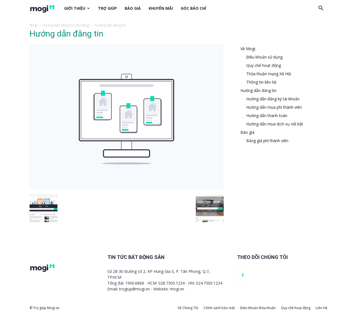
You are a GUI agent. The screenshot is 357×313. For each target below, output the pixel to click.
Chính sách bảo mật (219, 307)
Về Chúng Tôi (188, 307)
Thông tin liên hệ (261, 82)
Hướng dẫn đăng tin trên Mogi (66, 25)
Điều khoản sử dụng (264, 57)
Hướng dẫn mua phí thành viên (274, 107)
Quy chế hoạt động (263, 65)
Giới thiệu (77, 8)
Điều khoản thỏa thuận (258, 307)
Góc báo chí (193, 8)
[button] (320, 8)
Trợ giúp (107, 8)
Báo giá (133, 8)
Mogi (33, 25)
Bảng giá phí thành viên (267, 140)
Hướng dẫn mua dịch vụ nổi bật (274, 124)
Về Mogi (247, 48)
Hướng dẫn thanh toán (266, 115)
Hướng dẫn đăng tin (258, 90)
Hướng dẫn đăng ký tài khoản (273, 98)
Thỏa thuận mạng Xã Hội (268, 73)
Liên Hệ (321, 307)
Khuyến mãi (161, 8)
